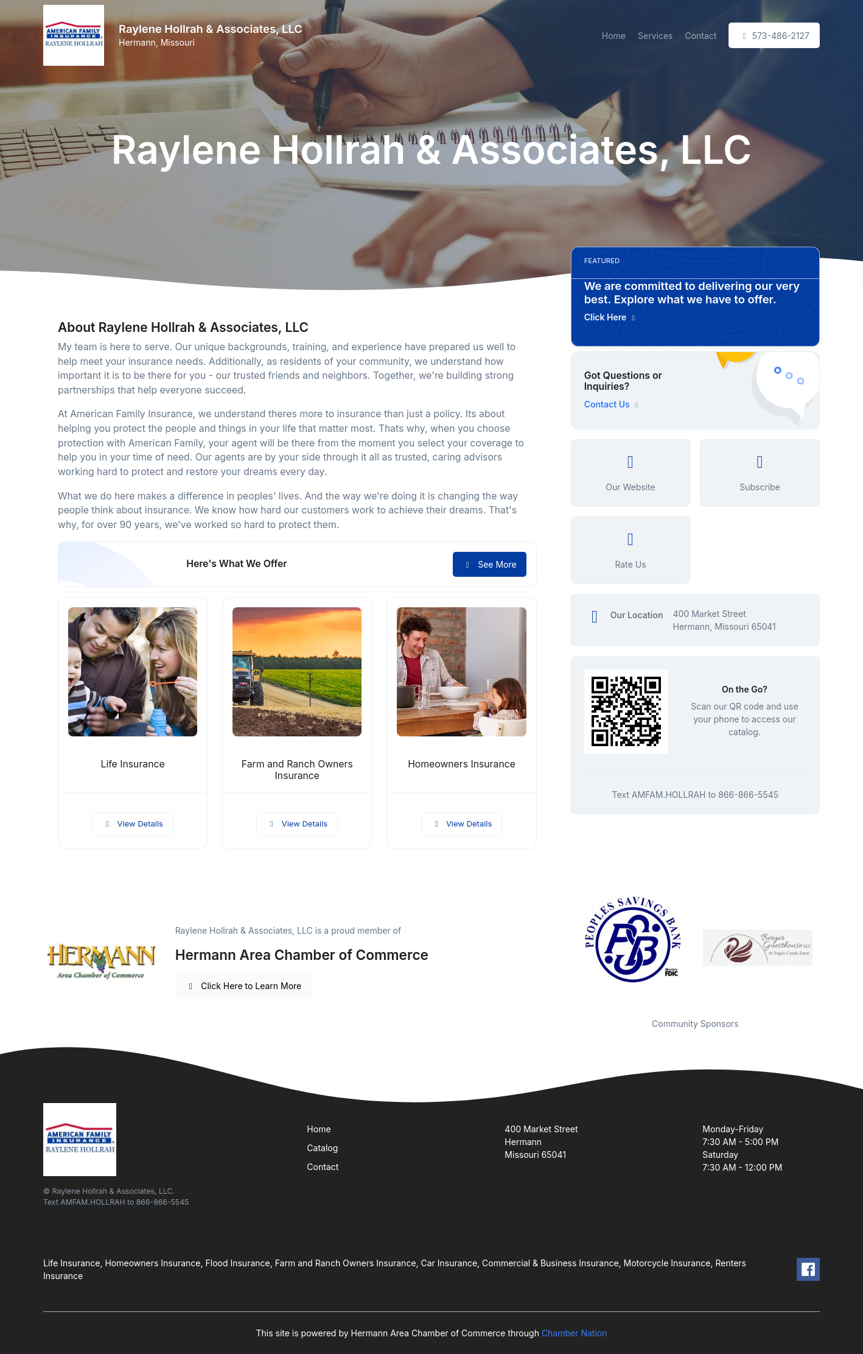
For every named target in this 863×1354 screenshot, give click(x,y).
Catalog (322, 1148)
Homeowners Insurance (461, 764)
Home (614, 35)
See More (490, 564)
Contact (700, 35)
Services (655, 35)
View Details (132, 823)
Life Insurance (133, 764)
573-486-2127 (774, 35)
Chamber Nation (574, 1333)
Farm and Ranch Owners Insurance (297, 769)
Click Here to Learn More (244, 986)
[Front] (76, 35)
